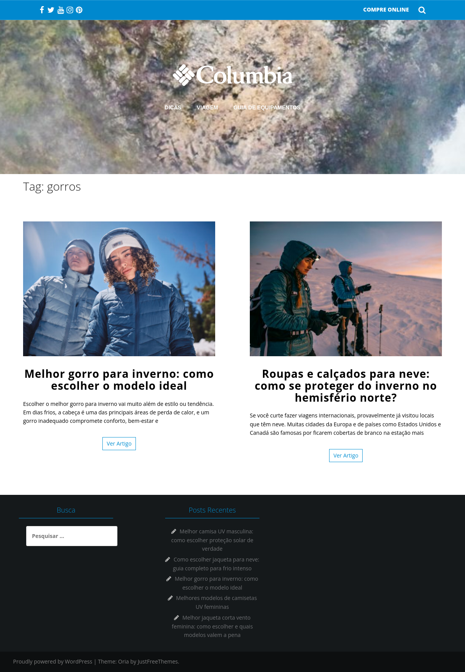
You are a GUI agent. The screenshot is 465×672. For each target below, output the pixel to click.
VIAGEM (207, 107)
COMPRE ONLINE (386, 9)
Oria (123, 661)
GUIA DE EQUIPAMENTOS (266, 107)
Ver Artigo (119, 443)
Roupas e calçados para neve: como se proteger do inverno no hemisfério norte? (346, 385)
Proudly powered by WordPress (52, 661)
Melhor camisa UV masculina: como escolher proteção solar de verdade (212, 540)
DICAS (173, 107)
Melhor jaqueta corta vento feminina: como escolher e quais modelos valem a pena (212, 626)
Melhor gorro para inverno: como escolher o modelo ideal (119, 379)
